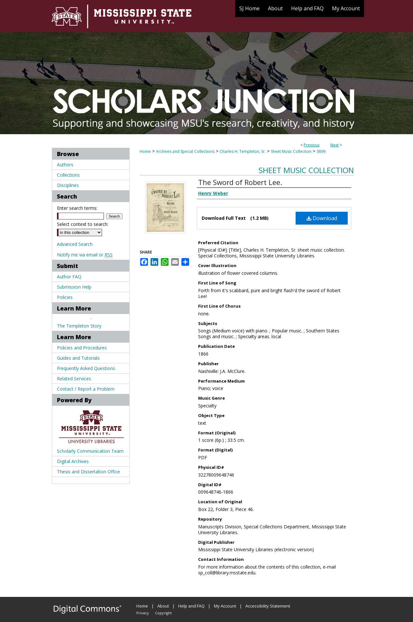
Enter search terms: (77, 208)
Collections (68, 175)
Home (145, 151)
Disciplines (68, 185)
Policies (65, 297)
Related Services (74, 379)
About (163, 606)
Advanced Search (75, 244)
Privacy (142, 612)
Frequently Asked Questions (86, 368)
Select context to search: (82, 224)
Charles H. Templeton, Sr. (243, 151)
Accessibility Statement (267, 606)
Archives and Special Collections (185, 151)
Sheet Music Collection (291, 151)
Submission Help (74, 287)
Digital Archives (73, 461)
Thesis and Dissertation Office (88, 472)
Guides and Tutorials (78, 358)
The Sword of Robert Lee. (240, 182)
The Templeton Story (79, 326)
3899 (321, 151)
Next (334, 145)
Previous (311, 145)
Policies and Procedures (82, 348)
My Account (225, 606)
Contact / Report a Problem (86, 389)
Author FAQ (69, 277)
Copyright (163, 612)
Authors (65, 165)
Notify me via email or (85, 255)
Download (322, 218)
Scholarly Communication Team (90, 451)
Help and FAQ (191, 606)
